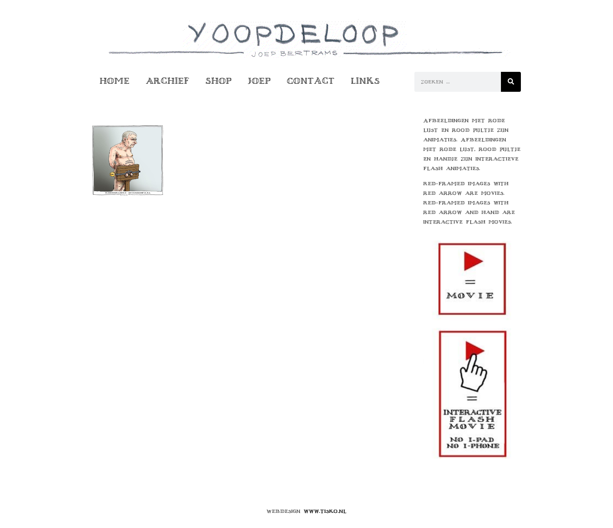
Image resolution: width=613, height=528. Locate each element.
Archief (167, 80)
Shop (218, 80)
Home (114, 80)
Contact (311, 80)
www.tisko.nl (325, 511)
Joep (259, 80)
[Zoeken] (511, 82)
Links (365, 80)
